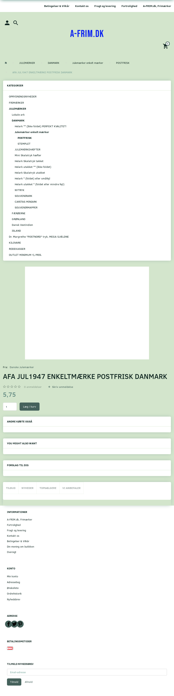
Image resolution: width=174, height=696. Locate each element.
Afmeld (29, 682)
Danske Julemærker (22, 367)
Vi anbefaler (71, 488)
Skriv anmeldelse (62, 387)
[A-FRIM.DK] (87, 34)
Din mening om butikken (20, 546)
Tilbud (11, 488)
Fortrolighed (129, 6)
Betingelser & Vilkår (56, 6)
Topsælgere (48, 488)
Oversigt (11, 552)
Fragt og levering (105, 6)
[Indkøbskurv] (166, 46)
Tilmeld (14, 682)
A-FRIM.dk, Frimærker (157, 6)
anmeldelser (33, 387)
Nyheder (28, 488)
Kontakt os (82, 6)
